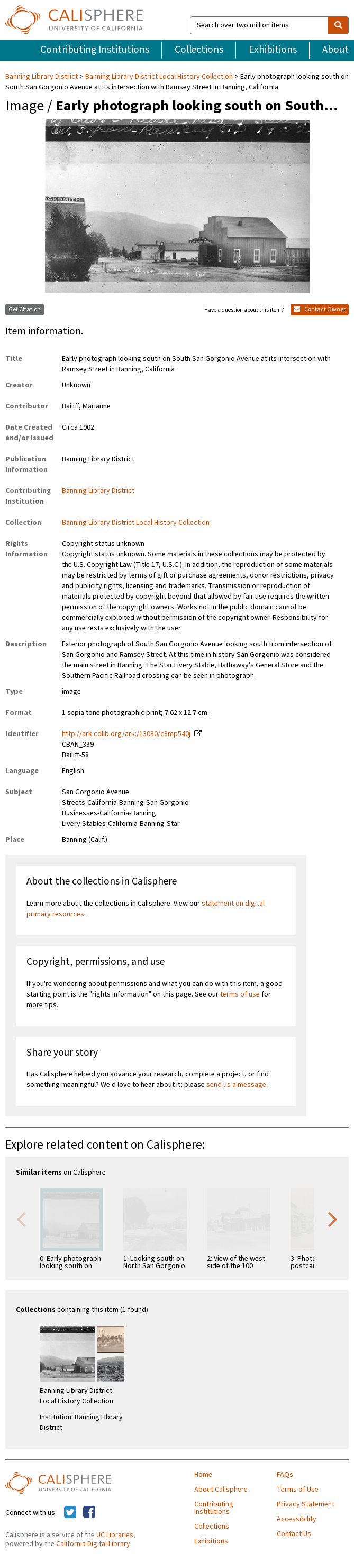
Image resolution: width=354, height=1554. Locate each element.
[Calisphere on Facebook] (89, 1513)
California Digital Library (93, 1544)
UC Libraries (114, 1535)
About (335, 49)
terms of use (240, 994)
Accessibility (296, 1519)
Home (203, 1474)
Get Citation (24, 309)
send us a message (236, 1085)
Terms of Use (298, 1489)
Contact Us (294, 1534)
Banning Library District (42, 76)
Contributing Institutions (94, 49)
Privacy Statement (305, 1504)
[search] (338, 25)
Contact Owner (320, 309)
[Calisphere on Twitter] (70, 1513)
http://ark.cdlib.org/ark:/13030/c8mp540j (126, 734)
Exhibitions (273, 49)
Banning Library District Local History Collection (159, 76)
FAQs (285, 1474)
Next (333, 1218)
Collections (199, 49)
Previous (21, 1218)
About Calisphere (221, 1489)
